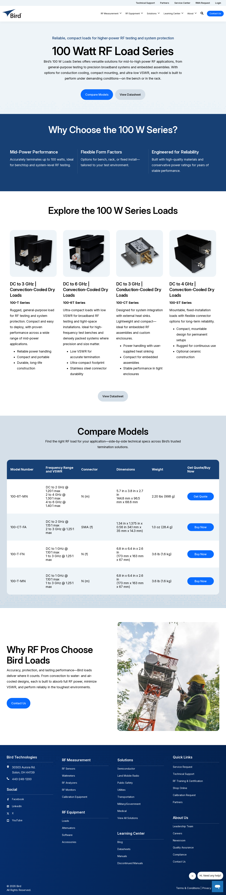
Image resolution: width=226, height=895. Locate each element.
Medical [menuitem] (122, 809)
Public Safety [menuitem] (125, 780)
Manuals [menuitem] (122, 852)
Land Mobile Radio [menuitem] (128, 773)
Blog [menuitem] (120, 838)
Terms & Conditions (188, 885)
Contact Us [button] (215, 13)
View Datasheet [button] (130, 94)
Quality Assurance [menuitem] (183, 845)
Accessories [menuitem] (69, 838)
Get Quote (200, 496)
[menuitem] (145, 3)
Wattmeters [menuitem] (68, 773)
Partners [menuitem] (178, 802)
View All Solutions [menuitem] (127, 816)
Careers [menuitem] (177, 831)
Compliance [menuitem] (180, 852)
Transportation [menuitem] (125, 795)
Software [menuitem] (67, 831)
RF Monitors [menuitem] (69, 787)
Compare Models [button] (96, 94)
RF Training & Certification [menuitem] (188, 780)
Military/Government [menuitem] (129, 802)
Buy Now (201, 527)
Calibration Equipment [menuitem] (74, 795)
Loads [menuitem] (65, 817)
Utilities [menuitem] (121, 787)
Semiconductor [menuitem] (126, 766)
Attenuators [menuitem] (68, 824)
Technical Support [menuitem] (183, 773)
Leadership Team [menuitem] (183, 824)
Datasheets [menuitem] (123, 845)
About (190, 13)
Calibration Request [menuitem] (184, 795)
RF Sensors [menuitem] (68, 766)
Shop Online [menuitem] (180, 787)
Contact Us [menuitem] (179, 859)
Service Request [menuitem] (182, 766)
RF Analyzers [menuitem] (69, 780)
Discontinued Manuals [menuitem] (130, 859)
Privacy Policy (210, 885)
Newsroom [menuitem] (179, 838)
